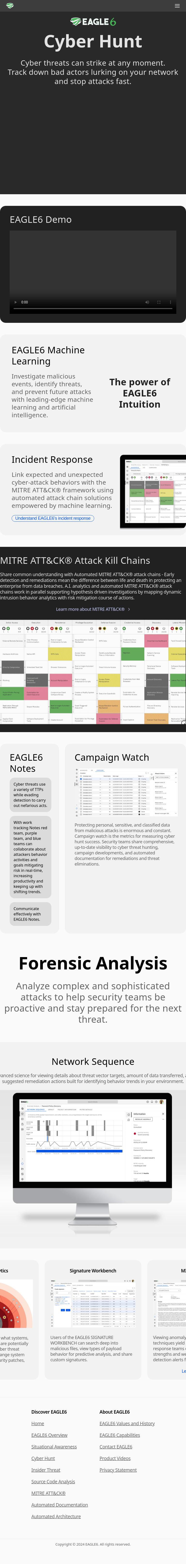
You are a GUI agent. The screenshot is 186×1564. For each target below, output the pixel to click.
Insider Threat (45, 1470)
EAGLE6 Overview (49, 1435)
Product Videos (115, 1458)
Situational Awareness (54, 1447)
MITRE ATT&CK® (48, 1493)
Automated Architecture (56, 1516)
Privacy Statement (118, 1470)
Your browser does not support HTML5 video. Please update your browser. (93, 138)
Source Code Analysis (53, 1482)
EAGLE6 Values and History (127, 1423)
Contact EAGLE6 (116, 1447)
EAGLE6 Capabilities (120, 1435)
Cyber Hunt (43, 1458)
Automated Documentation (59, 1505)
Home (37, 1423)
